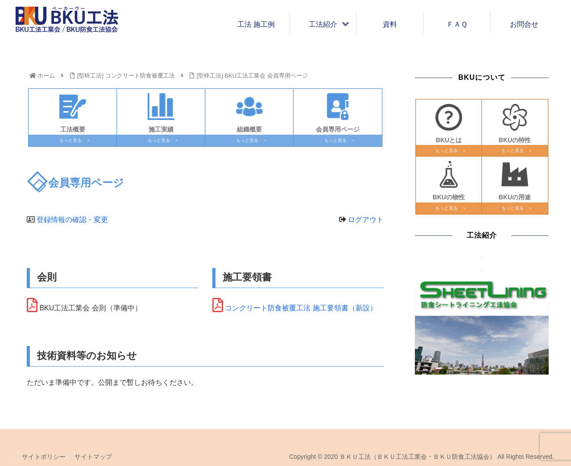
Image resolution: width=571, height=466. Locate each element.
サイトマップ (93, 456)
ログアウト (366, 219)
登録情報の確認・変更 (72, 219)
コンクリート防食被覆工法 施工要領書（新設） (301, 308)
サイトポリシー (44, 456)
